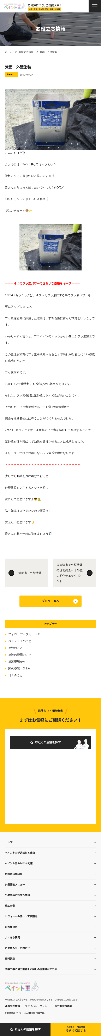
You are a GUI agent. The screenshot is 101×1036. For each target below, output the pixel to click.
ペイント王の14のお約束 (18, 863)
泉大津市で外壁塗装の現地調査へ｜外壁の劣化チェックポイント (70, 573)
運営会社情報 (12, 1006)
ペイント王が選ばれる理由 (20, 852)
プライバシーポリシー (37, 1006)
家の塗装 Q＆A (19, 668)
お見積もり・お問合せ (17, 948)
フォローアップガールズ (24, 634)
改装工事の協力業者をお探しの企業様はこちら (31, 969)
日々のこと (15, 675)
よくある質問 (12, 937)
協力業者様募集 (63, 1006)
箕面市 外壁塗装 (30, 573)
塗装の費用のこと (19, 654)
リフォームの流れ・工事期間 (21, 916)
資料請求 (10, 958)
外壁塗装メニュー (15, 884)
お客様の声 (11, 927)
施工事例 (10, 905)
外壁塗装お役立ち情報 (17, 895)
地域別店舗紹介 (13, 874)
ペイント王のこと (19, 641)
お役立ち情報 (26, 52)
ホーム (8, 52)
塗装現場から (17, 661)
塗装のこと (15, 647)
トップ (8, 842)
